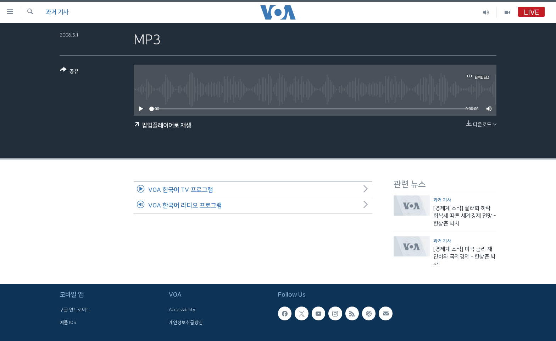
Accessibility (182, 309)
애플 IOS (68, 322)
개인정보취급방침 (186, 322)
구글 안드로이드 (75, 309)
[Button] (69, 72)
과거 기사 (57, 12)
